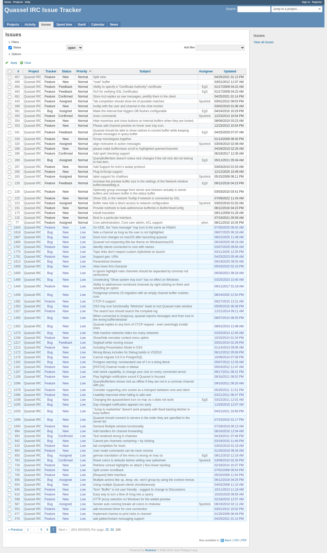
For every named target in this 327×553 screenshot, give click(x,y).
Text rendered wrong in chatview (115, 436)
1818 (17, 232)
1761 (17, 256)
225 (17, 198)
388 (17, 106)
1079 (17, 390)
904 (17, 450)
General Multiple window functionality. (118, 426)
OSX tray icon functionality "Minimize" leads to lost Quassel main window (142, 306)
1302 (17, 326)
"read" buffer (101, 82)
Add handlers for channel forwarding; (118, 431)
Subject (145, 71)
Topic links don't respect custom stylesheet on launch (129, 252)
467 (17, 77)
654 (17, 484)
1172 (17, 352)
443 (17, 101)
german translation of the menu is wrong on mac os (128, 455)
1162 (17, 362)
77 (17, 222)
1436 (17, 295)
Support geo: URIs (105, 256)
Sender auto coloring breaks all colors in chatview (126, 504)
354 (17, 121)
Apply (13, 62)
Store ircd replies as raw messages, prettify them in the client (134, 96)
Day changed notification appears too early (122, 404)
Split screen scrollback (108, 470)
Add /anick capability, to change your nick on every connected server (139, 372)
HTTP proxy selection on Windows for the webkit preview (131, 499)
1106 (17, 376)
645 (17, 489)
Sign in (306, 2)
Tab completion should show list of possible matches (128, 101)
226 (17, 191)
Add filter (189, 47)
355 (17, 116)
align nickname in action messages (117, 144)
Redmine (150, 550)
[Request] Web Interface (109, 475)
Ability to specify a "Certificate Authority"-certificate (127, 87)
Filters (15, 42)
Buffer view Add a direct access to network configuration (131, 203)
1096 (17, 383)
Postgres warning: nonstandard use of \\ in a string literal (131, 362)
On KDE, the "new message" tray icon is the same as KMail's (134, 227)
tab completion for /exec (109, 446)
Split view (99, 77)
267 (17, 167)
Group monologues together (112, 139)
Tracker (50, 71)
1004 (17, 426)
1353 (17, 306)
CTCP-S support (104, 301)
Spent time (64, 24)
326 (17, 139)
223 (17, 203)
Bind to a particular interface (112, 218)
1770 (17, 252)
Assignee (206, 71)
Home (7, 2)
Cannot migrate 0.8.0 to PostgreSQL (118, 357)
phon (204, 222)
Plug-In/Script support (107, 172)
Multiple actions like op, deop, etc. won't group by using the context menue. (144, 480)
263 (17, 176)
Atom (228, 540)
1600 (17, 273)
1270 (17, 333)
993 (17, 436)
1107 (17, 372)
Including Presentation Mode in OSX (117, 347)
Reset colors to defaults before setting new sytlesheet (129, 460)
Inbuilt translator (104, 213)
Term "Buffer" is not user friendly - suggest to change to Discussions (139, 489)
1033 (17, 411)
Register (317, 2)
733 (17, 470)
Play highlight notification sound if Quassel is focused (129, 376)
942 (17, 441)
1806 (17, 242)
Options (16, 54)
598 (17, 499)
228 (17, 183)
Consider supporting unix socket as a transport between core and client (141, 390)
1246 (17, 338)
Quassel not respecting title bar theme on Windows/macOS (133, 242)
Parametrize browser (107, 261)
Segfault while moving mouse (113, 342)
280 (17, 160)
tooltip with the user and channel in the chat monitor (128, 106)
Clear (28, 62)
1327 (17, 311)
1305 (17, 318)
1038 (17, 400)
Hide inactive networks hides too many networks (125, 333)
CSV (236, 540)
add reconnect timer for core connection (120, 509)
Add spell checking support (111, 153)
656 (17, 480)
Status (17, 47)
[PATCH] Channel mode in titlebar (116, 367)
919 (17, 446)
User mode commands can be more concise (123, 450)
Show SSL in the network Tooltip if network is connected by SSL (136, 198)
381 (17, 111)
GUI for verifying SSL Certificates (115, 91)
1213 (17, 347)
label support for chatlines (110, 176)
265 (17, 172)
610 (17, 494)
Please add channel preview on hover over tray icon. (128, 125)
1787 (17, 247)
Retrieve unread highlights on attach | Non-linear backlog (131, 465)
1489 (17, 279)
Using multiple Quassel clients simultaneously (124, 484)
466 (17, 82)
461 (17, 96)
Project (33, 71)
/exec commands (104, 116)
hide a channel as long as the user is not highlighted (128, 232)
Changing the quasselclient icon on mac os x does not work (133, 400)
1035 (17, 404)
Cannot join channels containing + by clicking (123, 441)
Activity (30, 24)
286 (17, 153)
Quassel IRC (32, 77)
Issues (46, 24)
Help (27, 2)
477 (17, 514)
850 (17, 455)
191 (17, 208)
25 (107, 530)
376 (17, 519)
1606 (17, 266)
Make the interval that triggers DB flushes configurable (130, 111)
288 (17, 148)
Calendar (97, 24)
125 (17, 218)
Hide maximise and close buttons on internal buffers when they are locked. (143, 121)
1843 (17, 227)
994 (17, 431)
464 (17, 87)
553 (17, 509)
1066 (17, 395)
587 (17, 504)
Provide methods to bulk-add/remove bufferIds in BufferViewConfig (138, 208)
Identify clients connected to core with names (123, 247)
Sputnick (205, 101)
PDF (244, 540)
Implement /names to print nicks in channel (122, 514)
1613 (17, 261)
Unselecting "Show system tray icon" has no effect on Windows (136, 279)
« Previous (15, 530)
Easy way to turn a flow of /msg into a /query (123, 494)
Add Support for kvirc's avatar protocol (119, 167)
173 (17, 213)
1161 (17, 367)
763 (17, 460)
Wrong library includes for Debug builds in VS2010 (127, 352)
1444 (17, 286)
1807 (17, 237)
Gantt (82, 24)
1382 (17, 301)
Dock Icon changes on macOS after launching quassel (130, 237)
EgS (205, 87)
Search (231, 9)
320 (17, 144)
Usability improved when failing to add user (122, 395)
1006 (17, 419)
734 (17, 465)
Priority (81, 71)
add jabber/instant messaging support (118, 519)
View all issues (264, 42)
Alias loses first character (110, 266)
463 (17, 91)
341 (17, 132)
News (114, 24)
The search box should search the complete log (125, 311)
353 (17, 125)
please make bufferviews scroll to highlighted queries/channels (135, 148)
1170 (17, 357)
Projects (18, 2)
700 (17, 475)
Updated (230, 71)
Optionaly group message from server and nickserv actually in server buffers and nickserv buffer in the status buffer (139, 191)
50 (112, 530)
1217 (17, 342)
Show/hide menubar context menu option (121, 338)
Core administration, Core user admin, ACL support (127, 222)
